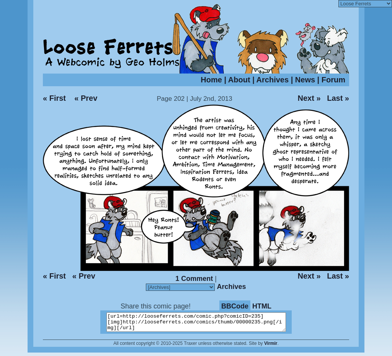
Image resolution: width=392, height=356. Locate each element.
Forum (333, 79)
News (305, 79)
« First (54, 98)
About (239, 79)
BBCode (234, 306)
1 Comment (194, 278)
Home (211, 79)
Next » (308, 98)
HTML (261, 306)
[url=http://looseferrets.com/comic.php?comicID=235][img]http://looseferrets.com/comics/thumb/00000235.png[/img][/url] (200, 323)
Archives (272, 79)
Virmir (270, 346)
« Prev (85, 98)
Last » (338, 98)
